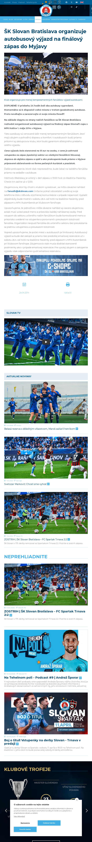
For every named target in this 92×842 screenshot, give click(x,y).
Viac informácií (19, 816)
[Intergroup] (24, 739)
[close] (77, 800)
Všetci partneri (46, 748)
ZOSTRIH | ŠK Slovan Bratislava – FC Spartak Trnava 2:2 (36, 539)
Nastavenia (25, 823)
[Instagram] (71, 7)
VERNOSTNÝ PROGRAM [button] (59, 19)
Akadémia (46, 19)
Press (14, 2)
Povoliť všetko (25, 829)
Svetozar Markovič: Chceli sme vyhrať (26, 484)
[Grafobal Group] (68, 739)
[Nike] (46, 718)
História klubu (46, 696)
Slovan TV (19, 536)
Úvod (5, 19)
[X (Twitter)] (71, 2)
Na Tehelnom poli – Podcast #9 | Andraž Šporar (42, 594)
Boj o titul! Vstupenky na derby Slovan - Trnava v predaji (42, 616)
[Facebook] (66, 2)
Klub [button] (11, 19)
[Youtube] (76, 2)
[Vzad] (5, 673)
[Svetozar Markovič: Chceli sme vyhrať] (46, 458)
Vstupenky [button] (18, 19)
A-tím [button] (25, 19)
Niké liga (19, 481)
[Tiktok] (76, 7)
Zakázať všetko (49, 823)
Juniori (18, 425)
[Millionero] (68, 729)
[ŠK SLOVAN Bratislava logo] (46, 8)
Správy (38, 19)
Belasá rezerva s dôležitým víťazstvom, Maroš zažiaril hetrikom (41, 429)
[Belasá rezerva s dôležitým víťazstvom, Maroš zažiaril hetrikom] (46, 402)
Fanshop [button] (81, 19)
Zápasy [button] (31, 19)
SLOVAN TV (73, 19)
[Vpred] (86, 673)
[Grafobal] (24, 729)
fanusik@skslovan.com (20, 191)
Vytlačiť (67, 293)
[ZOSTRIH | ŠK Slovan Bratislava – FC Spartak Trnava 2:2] (46, 513)
